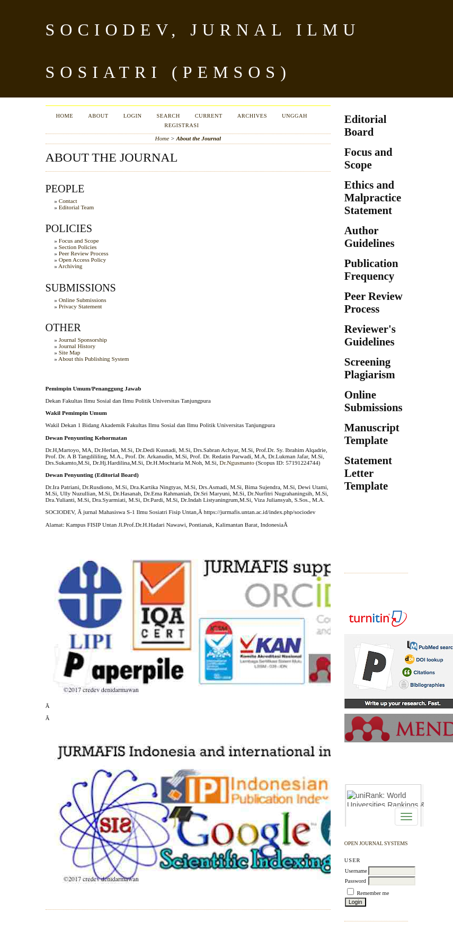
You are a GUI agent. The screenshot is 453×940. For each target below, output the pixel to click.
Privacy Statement (80, 306)
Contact (68, 201)
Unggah (294, 116)
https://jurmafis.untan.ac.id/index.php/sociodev (260, 512)
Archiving (70, 266)
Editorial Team (76, 207)
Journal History (77, 346)
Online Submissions (82, 300)
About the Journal (198, 138)
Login (132, 116)
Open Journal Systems (376, 843)
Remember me (373, 893)
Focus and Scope (79, 240)
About (98, 116)
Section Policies (78, 247)
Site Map (70, 352)
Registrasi (181, 125)
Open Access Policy (82, 259)
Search (168, 116)
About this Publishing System (93, 359)
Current (209, 116)
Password (355, 881)
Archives (252, 116)
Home (65, 116)
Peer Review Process (84, 253)
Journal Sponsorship (83, 339)
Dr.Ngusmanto (236, 462)
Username (356, 871)
